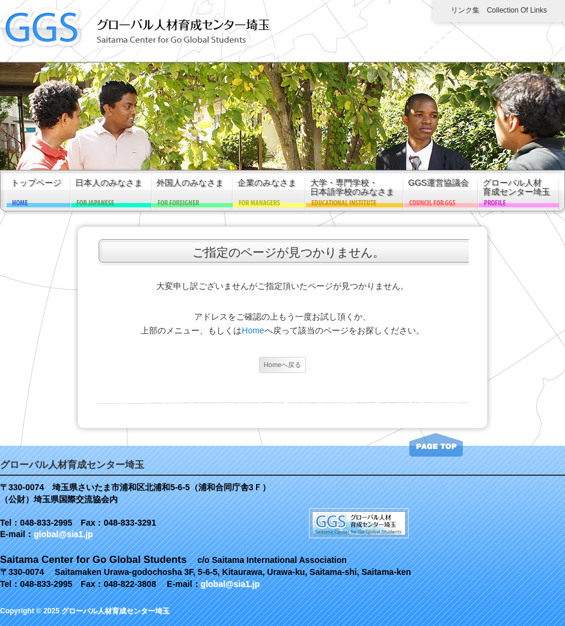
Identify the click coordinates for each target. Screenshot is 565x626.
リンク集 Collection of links (499, 10)
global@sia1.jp (63, 534)
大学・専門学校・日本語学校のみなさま (352, 187)
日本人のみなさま (108, 182)
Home (253, 330)
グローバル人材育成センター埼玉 (516, 187)
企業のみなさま (266, 182)
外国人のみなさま (190, 182)
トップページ (36, 182)
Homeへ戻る (282, 364)
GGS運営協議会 (438, 182)
